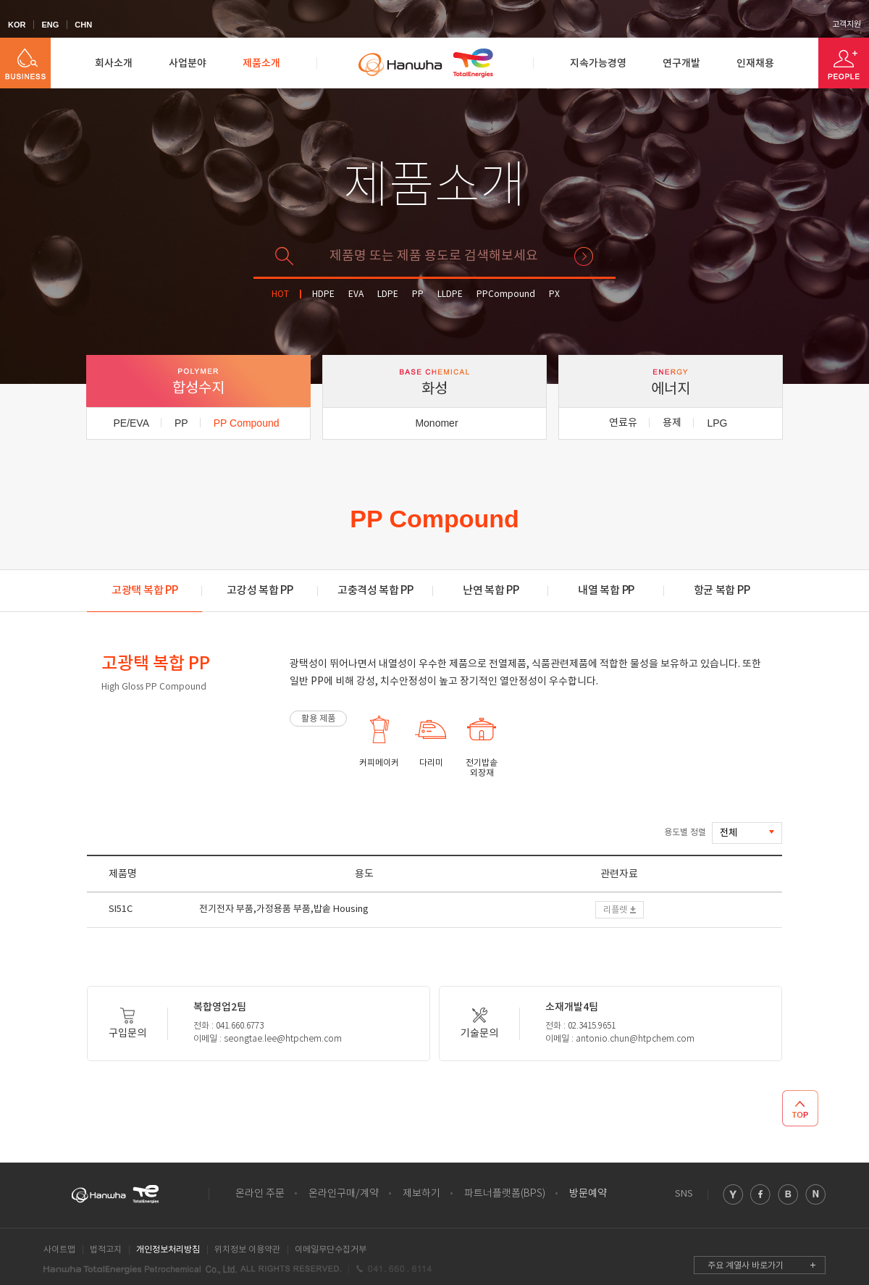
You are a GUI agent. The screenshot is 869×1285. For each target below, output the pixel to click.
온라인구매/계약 (343, 1194)
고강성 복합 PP (260, 591)
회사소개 (114, 63)
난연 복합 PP (491, 591)
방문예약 (588, 1194)
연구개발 (681, 63)
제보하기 (421, 1194)
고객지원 (846, 24)
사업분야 (187, 63)
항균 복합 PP (722, 591)
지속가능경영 (598, 63)
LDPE (387, 294)
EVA (356, 294)
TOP (800, 1108)
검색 (583, 256)
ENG (50, 24)
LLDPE (450, 294)
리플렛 (615, 910)
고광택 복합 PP (144, 591)
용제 (672, 423)
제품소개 (261, 63)
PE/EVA (131, 423)
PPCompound (506, 294)
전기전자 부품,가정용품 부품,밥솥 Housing (284, 909)
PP (418, 294)
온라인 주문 (260, 1194)
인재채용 (755, 63)
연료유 (623, 423)
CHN (83, 24)
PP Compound (247, 423)
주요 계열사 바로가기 (746, 1266)
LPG (717, 423)
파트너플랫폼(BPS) (504, 1194)
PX (554, 294)
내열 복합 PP (606, 591)
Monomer (436, 423)
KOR (16, 24)
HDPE (323, 294)
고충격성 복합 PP (375, 591)
